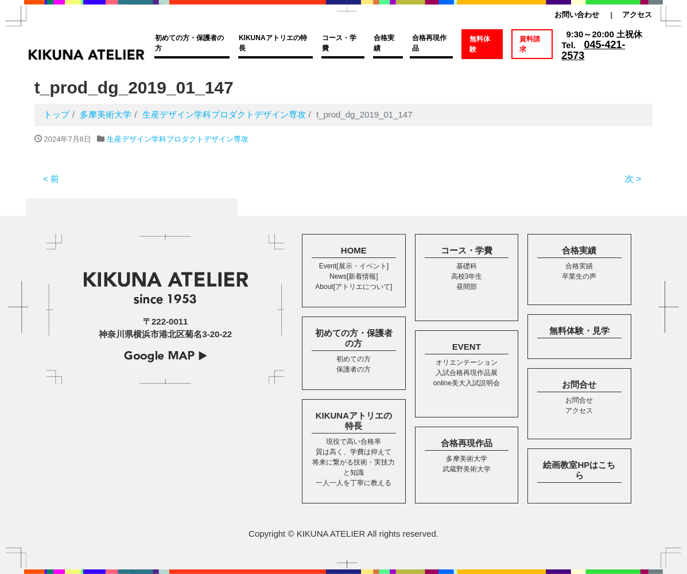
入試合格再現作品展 (467, 373)
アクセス (637, 14)
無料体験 (479, 44)
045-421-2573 (593, 50)
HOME (354, 250)
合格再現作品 (429, 43)
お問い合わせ (576, 14)
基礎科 (466, 266)
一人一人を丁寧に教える (353, 483)
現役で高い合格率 (353, 442)
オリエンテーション (467, 362)
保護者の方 (353, 369)
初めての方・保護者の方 (189, 43)
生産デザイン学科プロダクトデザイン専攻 (178, 139)
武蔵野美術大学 (467, 469)
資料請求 (529, 44)
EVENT (466, 347)
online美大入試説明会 (466, 383)
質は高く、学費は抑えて (353, 452)
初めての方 (353, 359)
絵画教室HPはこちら (579, 470)
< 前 (51, 178)
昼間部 (466, 287)
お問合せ (579, 384)
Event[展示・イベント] (354, 266)
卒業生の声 (579, 276)
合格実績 (384, 43)
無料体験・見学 (579, 330)
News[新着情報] (353, 276)
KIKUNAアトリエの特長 (273, 43)
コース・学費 (339, 43)
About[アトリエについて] (353, 287)
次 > (633, 178)
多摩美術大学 (466, 459)
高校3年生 (467, 276)
